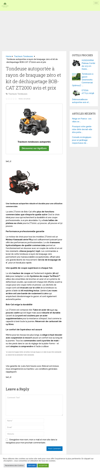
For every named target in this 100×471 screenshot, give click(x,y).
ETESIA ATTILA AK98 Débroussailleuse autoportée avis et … (83, 96)
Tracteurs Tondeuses (17, 94)
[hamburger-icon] (96, 3)
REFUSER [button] (31, 465)
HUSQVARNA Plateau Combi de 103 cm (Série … (88, 64)
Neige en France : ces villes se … (81, 120)
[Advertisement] (50, 29)
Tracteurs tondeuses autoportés (34, 142)
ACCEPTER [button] (43, 465)
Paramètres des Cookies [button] (14, 465)
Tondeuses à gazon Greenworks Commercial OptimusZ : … (82, 80)
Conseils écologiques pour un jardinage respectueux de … (81, 140)
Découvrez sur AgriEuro (34, 148)
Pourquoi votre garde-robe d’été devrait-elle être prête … (82, 129)
